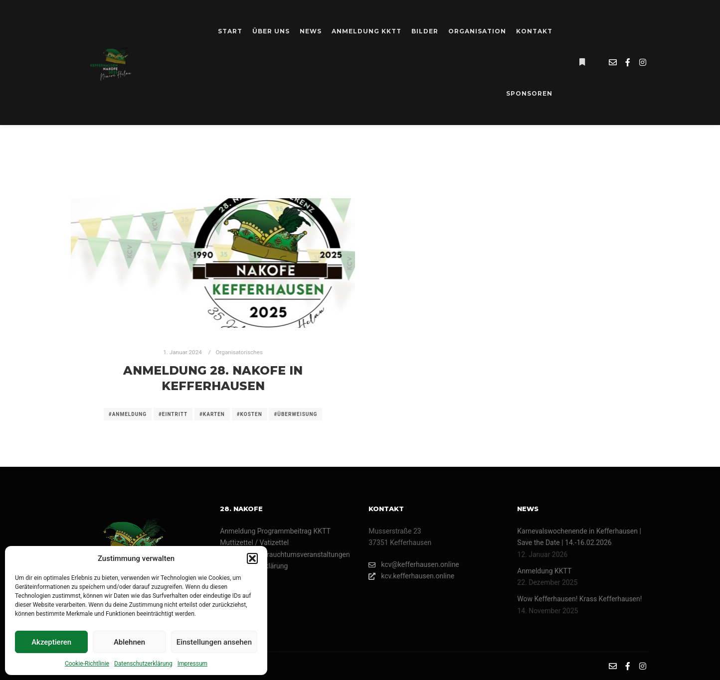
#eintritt (173, 414)
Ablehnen (129, 642)
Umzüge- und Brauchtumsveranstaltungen (285, 554)
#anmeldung (128, 414)
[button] (252, 558)
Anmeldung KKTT (544, 571)
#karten (212, 414)
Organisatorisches (239, 352)
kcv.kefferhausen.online (411, 576)
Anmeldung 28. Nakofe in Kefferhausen (213, 378)
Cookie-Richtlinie (87, 663)
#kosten (249, 414)
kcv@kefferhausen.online (413, 564)
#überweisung (295, 414)
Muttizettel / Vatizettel (254, 542)
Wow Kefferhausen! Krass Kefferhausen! (579, 599)
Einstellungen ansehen (214, 642)
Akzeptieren (51, 642)
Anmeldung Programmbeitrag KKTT (275, 531)
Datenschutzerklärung (143, 663)
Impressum (192, 663)
